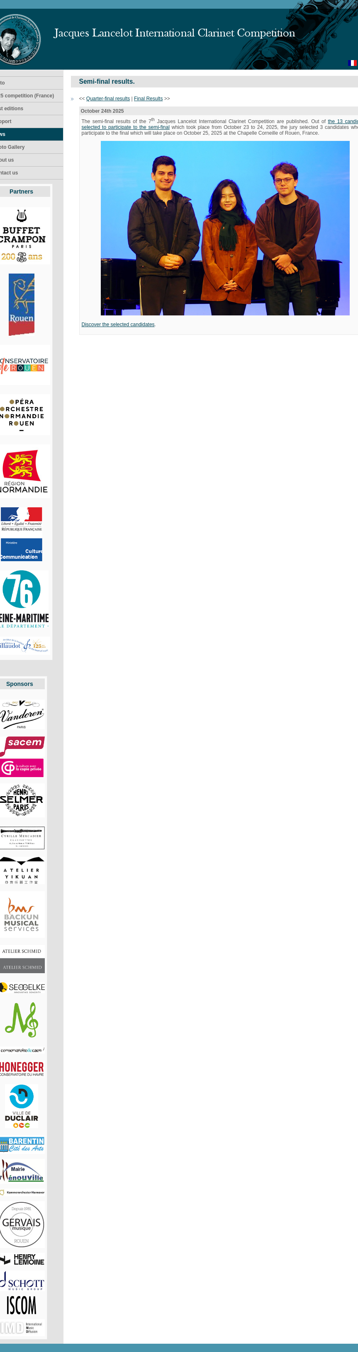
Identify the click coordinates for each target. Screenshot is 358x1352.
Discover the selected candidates (118, 324)
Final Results (148, 99)
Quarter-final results (108, 99)
